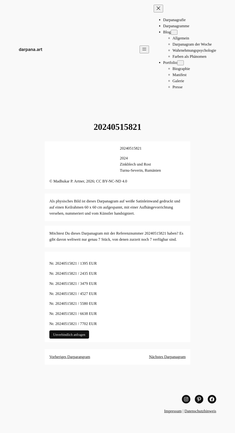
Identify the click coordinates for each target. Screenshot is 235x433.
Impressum (173, 411)
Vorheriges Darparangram (69, 357)
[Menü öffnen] (144, 49)
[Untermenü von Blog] (174, 32)
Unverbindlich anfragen (69, 334)
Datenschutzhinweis (200, 411)
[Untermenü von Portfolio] (180, 62)
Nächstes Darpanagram (167, 357)
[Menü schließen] (158, 8)
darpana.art (30, 49)
